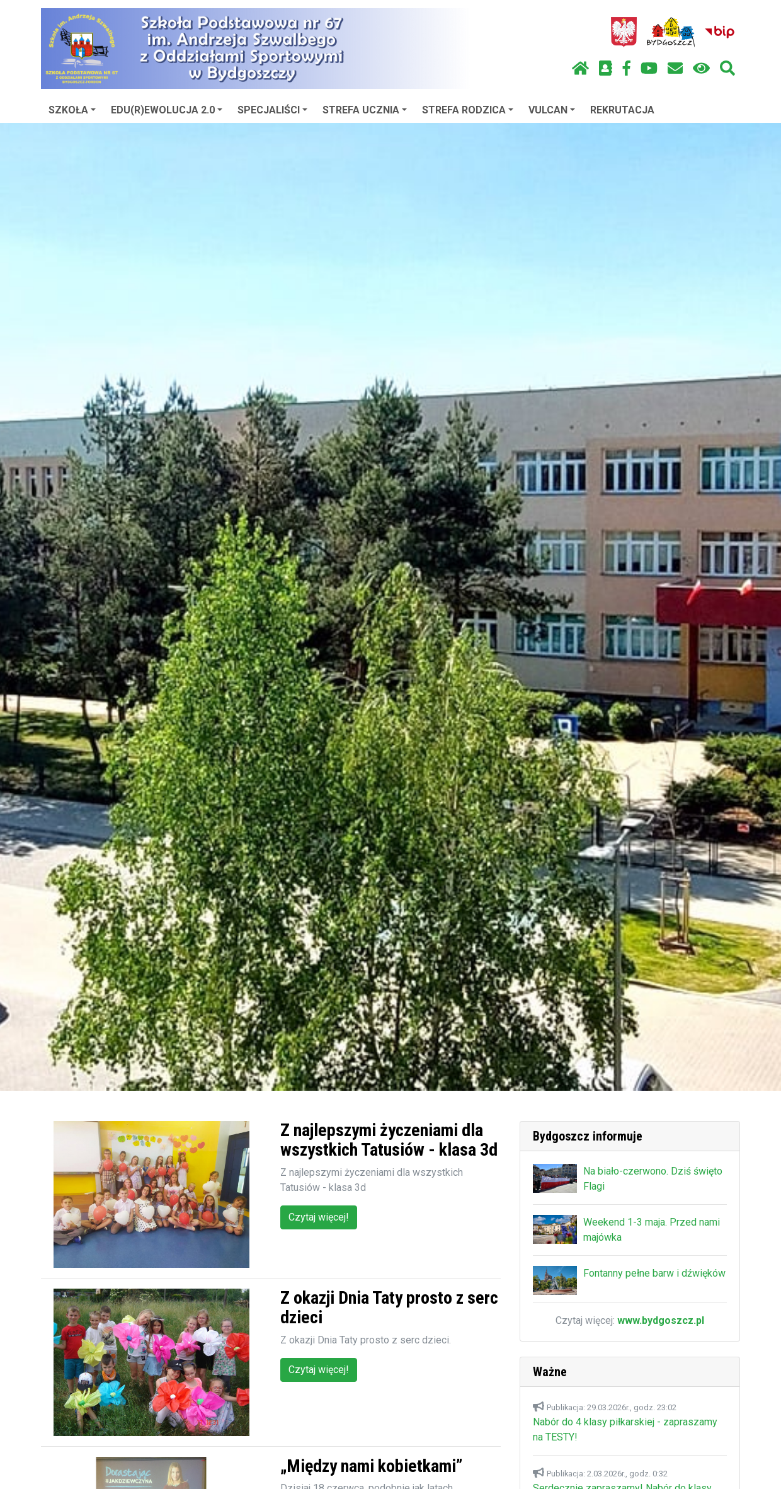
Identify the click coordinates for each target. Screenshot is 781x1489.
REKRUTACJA (622, 110)
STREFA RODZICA (467, 110)
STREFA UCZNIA (364, 110)
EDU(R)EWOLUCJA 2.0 (166, 110)
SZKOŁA (72, 110)
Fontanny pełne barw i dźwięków (654, 1273)
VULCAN (551, 110)
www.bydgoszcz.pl (660, 1320)
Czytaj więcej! (318, 1217)
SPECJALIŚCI (272, 110)
